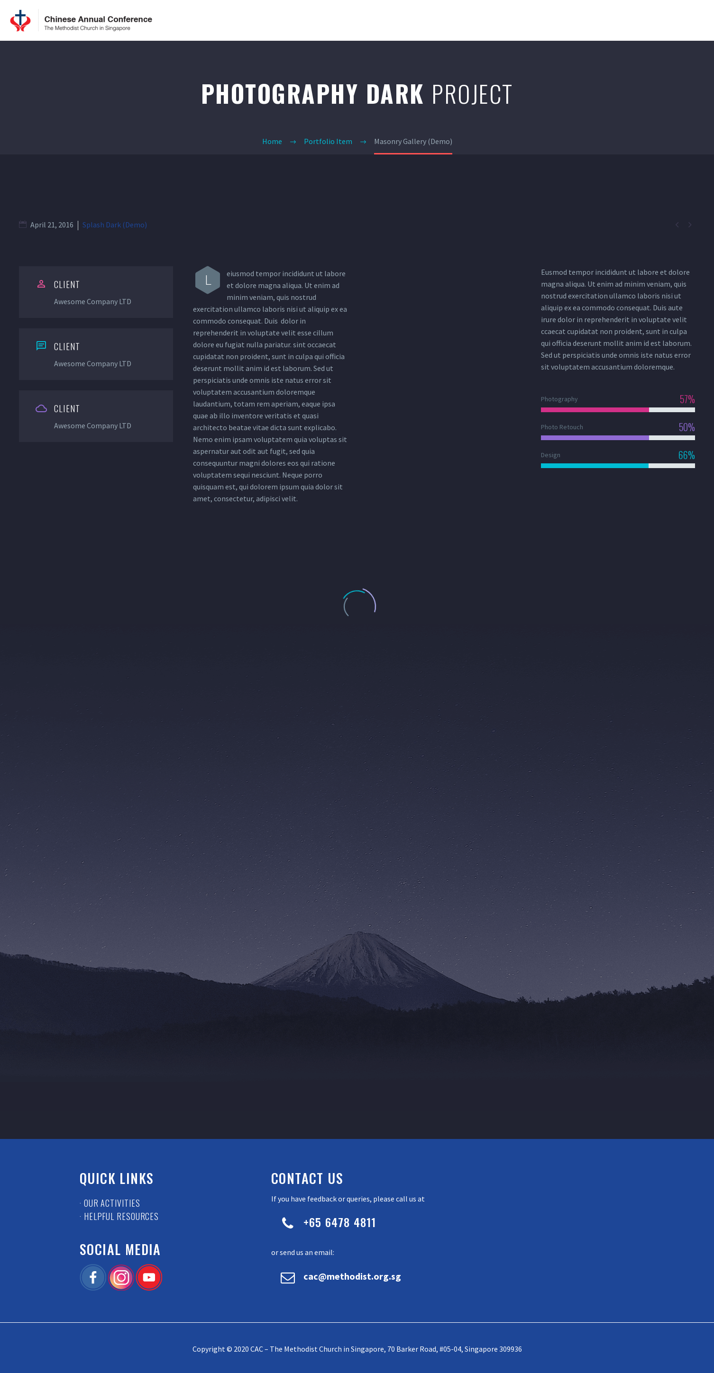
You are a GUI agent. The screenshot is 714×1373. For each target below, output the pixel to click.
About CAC (480, 20)
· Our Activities (110, 1203)
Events (583, 20)
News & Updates (534, 20)
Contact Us (667, 20)
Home (443, 20)
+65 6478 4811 (339, 1221)
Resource (621, 20)
